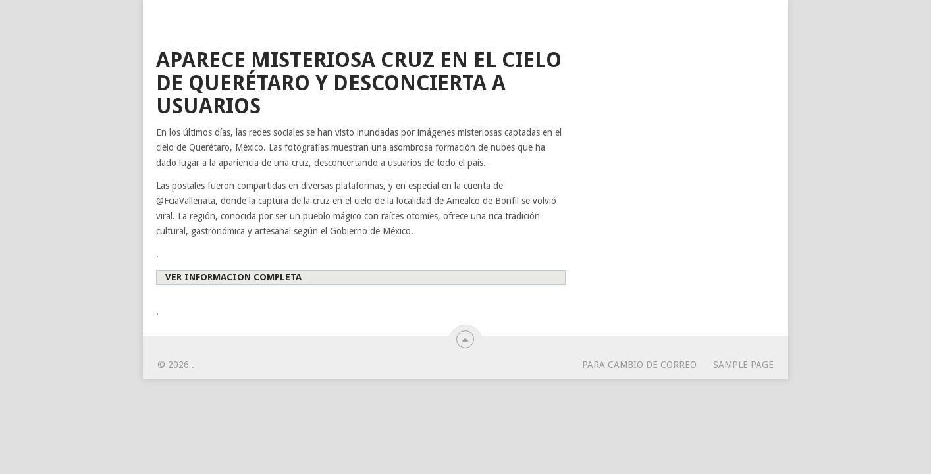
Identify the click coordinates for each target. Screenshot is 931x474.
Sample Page (743, 364)
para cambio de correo (639, 364)
